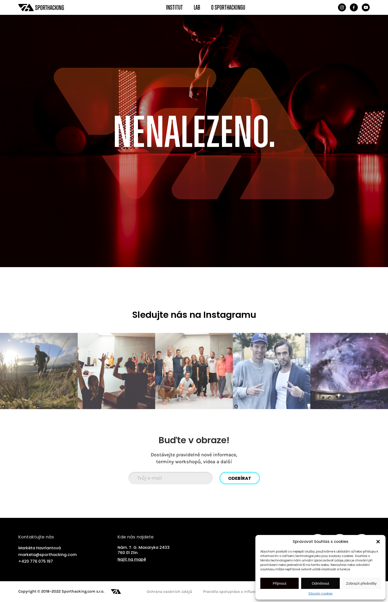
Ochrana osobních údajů (169, 591)
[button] (378, 541)
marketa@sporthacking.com (47, 554)
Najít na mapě (132, 559)
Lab (197, 7)
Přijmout (279, 583)
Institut (174, 7)
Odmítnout (320, 583)
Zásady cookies (320, 593)
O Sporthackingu (228, 7)
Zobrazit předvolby (361, 583)
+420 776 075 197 (35, 561)
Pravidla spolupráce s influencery (233, 591)
